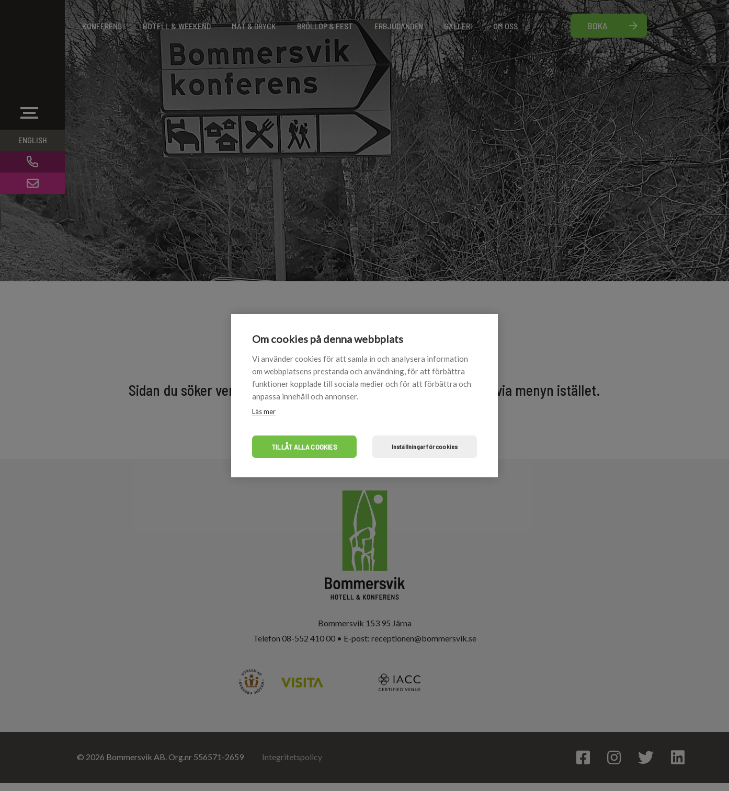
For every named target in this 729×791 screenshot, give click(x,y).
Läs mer (264, 411)
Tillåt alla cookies (304, 446)
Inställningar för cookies (425, 446)
